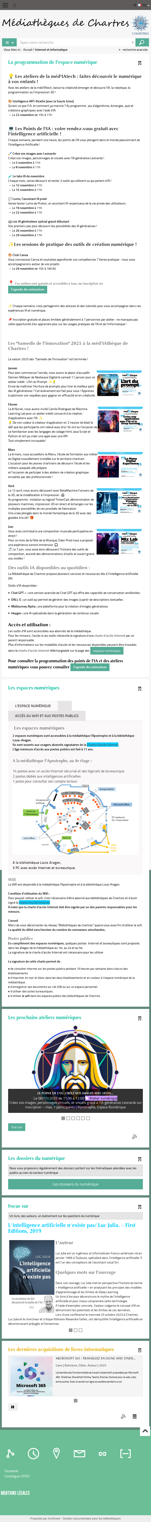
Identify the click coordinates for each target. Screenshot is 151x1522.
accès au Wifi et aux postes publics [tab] (47, 715)
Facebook (12, 1470)
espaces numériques (107, 650)
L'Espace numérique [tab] (33, 705)
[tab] (65, 706)
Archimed (54, 1518)
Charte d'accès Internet (102, 744)
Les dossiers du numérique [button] (75, 1184)
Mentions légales (15, 1493)
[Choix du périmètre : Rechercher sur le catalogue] (9, 42)
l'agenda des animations (27, 289)
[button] (135, 5)
